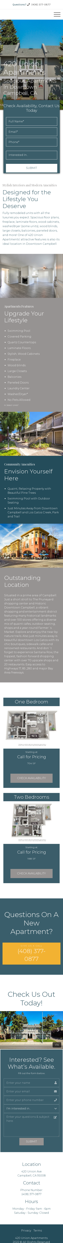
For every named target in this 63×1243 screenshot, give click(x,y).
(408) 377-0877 (39, 4)
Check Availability (31, 778)
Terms (37, 1230)
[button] (4, 1030)
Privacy (26, 1230)
